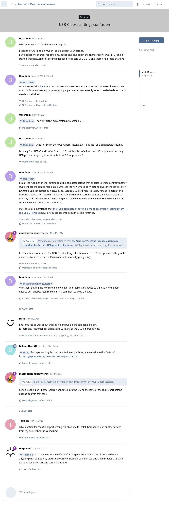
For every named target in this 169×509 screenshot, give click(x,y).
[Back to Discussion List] (4, 4)
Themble (28, 454)
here (42, 86)
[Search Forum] (114, 4)
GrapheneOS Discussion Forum (33, 4)
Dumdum (28, 121)
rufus (26, 352)
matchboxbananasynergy (37, 283)
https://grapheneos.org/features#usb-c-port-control (48, 356)
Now (142, 105)
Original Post (146, 49)
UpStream (28, 82)
